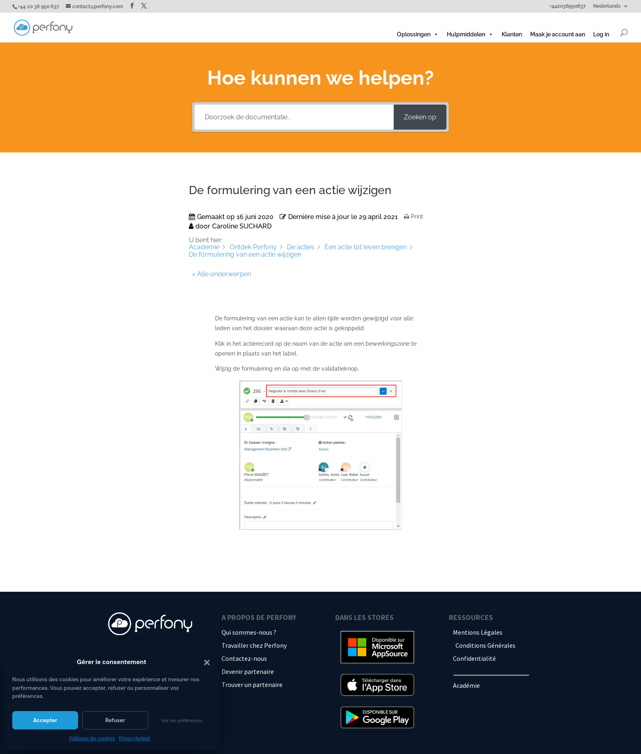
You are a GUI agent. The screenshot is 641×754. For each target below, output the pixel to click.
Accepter (45, 720)
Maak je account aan (557, 34)
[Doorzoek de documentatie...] (294, 117)
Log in (601, 34)
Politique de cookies (92, 738)
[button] (207, 662)
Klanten (512, 34)
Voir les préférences (181, 720)
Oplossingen (418, 34)
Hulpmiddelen (470, 34)
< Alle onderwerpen (221, 274)
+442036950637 (567, 6)
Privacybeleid (134, 738)
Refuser (115, 720)
